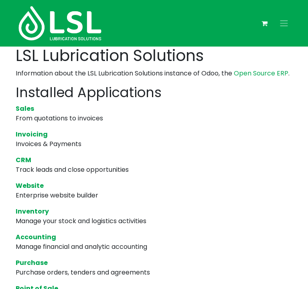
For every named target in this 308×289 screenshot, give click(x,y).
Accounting (36, 237)
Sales (25, 108)
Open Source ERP (261, 73)
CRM (23, 160)
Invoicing (32, 134)
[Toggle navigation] (284, 23)
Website (30, 185)
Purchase (32, 262)
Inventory (32, 211)
